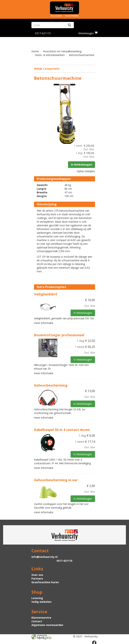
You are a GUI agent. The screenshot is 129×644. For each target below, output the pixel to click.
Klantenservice (41, 617)
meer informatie (43, 322)
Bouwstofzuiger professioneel (59, 334)
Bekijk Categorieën (64, 68)
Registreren (71, 15)
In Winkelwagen (81, 164)
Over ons (37, 574)
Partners (37, 577)
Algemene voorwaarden (47, 624)
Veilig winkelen (41, 601)
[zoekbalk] (48, 25)
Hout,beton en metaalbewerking (62, 51)
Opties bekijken (86, 171)
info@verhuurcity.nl (44, 556)
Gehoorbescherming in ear (56, 479)
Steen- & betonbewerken (50, 55)
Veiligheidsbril (45, 294)
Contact (36, 620)
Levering (37, 597)
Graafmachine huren (45, 581)
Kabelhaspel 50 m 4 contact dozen (62, 429)
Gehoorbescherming (51, 384)
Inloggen (56, 15)
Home (35, 51)
